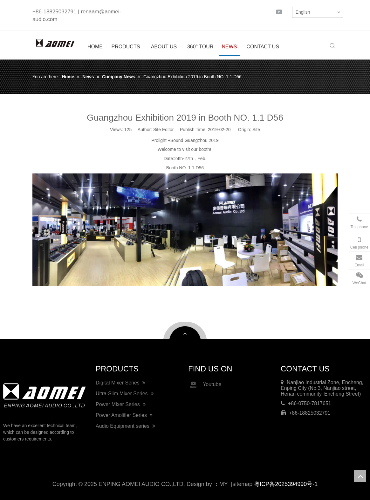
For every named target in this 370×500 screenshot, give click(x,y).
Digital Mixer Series (120, 382)
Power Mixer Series (121, 404)
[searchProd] (309, 46)
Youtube (204, 385)
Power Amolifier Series (124, 415)
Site (256, 129)
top (360, 476)
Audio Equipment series (125, 426)
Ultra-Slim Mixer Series (125, 393)
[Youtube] (279, 11)
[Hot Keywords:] (332, 46)
